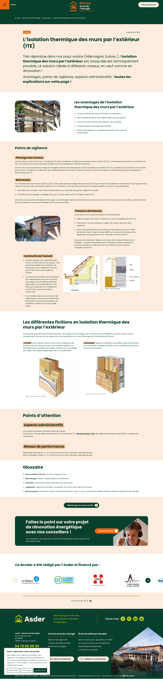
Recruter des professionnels (89, 647)
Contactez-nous (105, 531)
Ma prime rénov (83, 434)
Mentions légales (32, 676)
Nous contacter (148, 5)
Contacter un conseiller (88, 650)
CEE (92, 434)
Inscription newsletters (60, 659)
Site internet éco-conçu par (118, 676)
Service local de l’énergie (61, 634)
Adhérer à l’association (95, 659)
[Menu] (4, 4)
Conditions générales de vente (89, 676)
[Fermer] (47, 650)
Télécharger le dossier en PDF (80, 506)
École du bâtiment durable (92, 634)
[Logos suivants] (148, 580)
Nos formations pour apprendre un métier (95, 640)
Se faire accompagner (57, 647)
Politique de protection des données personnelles (58, 676)
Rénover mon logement (58, 640)
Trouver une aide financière (59, 643)
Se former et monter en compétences (94, 643)
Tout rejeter (26, 670)
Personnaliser (13, 670)
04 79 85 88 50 (27, 646)
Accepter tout (40, 670)
